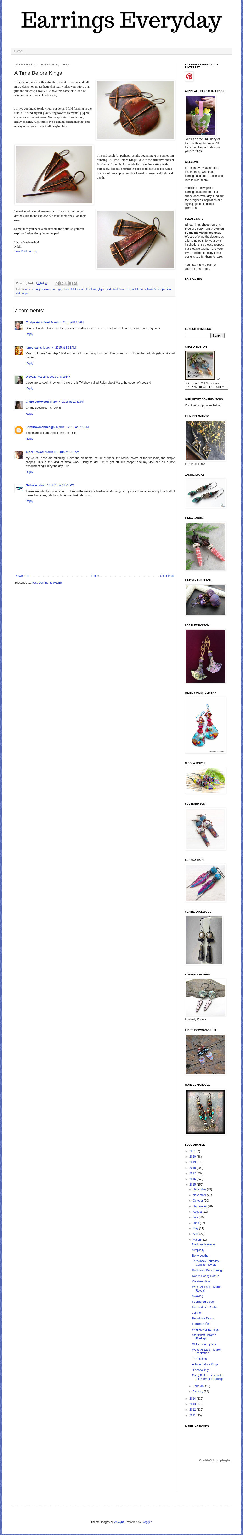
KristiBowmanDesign (40, 427)
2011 (193, 1417)
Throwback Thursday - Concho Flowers (206, 1264)
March (197, 1241)
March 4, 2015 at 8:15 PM (54, 376)
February (199, 1387)
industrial (112, 289)
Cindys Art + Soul (38, 322)
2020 (193, 1158)
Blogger (147, 1523)
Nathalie (31, 485)
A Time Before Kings (205, 1365)
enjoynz (119, 1523)
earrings (56, 289)
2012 (193, 1411)
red (18, 293)
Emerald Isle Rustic (204, 1308)
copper (39, 289)
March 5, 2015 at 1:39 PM (72, 427)
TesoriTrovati (35, 452)
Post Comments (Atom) (47, 582)
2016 (193, 1180)
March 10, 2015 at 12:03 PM (56, 485)
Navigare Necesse (203, 1246)
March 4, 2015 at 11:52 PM (67, 401)
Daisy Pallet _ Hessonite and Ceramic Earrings (207, 1378)
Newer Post (23, 575)
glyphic (102, 289)
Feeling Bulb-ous (203, 1303)
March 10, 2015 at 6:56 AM (62, 452)
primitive (167, 289)
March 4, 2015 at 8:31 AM (59, 347)
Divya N (31, 376)
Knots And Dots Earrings (207, 1271)
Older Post (167, 575)
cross (47, 289)
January (198, 1393)
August (198, 1213)
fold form (91, 289)
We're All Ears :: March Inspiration (206, 1353)
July (196, 1218)
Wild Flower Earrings (205, 1331)
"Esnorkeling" (200, 1371)
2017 (193, 1174)
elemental (68, 289)
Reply (29, 334)
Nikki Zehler (154, 289)
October (198, 1202)
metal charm (139, 289)
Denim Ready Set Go (205, 1277)
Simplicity (198, 1251)
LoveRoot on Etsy (25, 251)
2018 (193, 1169)
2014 (193, 1400)
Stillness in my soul (204, 1345)
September (200, 1207)
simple (25, 293)
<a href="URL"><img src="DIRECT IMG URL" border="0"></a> (209, 386)
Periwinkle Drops (203, 1320)
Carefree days (201, 1283)
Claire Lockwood (37, 401)
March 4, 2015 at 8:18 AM (67, 322)
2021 (193, 1152)
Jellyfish (197, 1314)
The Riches (199, 1360)
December (200, 1190)
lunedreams (34, 347)
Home (18, 51)
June (196, 1224)
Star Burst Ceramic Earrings (204, 1338)
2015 (193, 1186)
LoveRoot (124, 289)
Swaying (197, 1297)
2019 (193, 1163)
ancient (29, 289)
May (196, 1230)
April (196, 1235)
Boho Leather (200, 1257)
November (200, 1196)
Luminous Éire (201, 1325)
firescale (80, 289)
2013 (193, 1405)
